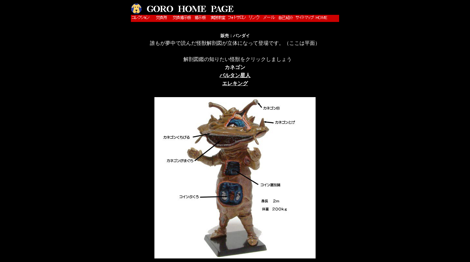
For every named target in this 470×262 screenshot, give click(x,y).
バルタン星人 (235, 75)
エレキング (235, 83)
